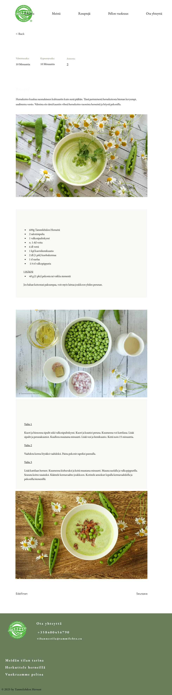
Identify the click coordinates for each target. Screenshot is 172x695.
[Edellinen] (27, 593)
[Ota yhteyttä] (49, 623)
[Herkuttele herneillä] (25, 667)
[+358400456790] (53, 632)
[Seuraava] (138, 593)
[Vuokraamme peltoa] (24, 674)
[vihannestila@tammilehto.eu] (59, 638)
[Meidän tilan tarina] (24, 660)
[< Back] (27, 33)
